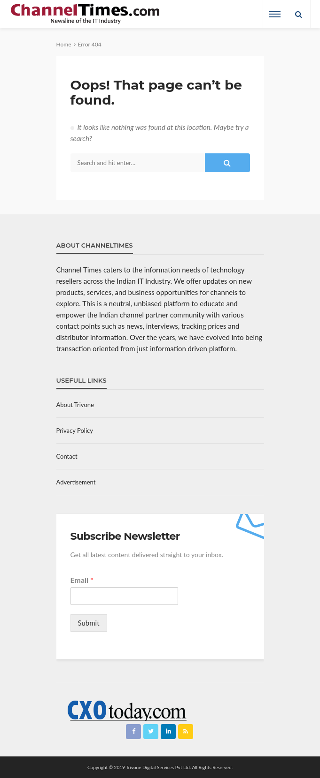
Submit (89, 623)
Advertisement (76, 482)
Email (82, 579)
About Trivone (75, 404)
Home (63, 44)
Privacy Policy (74, 430)
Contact (67, 456)
